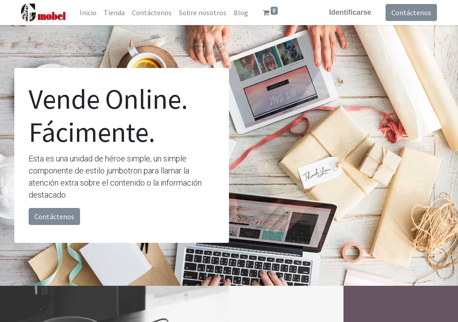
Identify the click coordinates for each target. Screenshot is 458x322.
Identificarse (350, 12)
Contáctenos (411, 12)
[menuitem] (88, 12)
